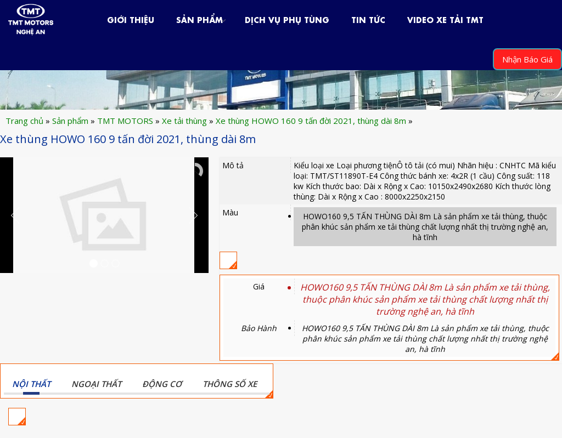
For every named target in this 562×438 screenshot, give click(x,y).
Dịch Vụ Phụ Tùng (287, 19)
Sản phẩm (199, 19)
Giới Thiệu (130, 19)
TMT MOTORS (125, 120)
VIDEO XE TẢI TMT (445, 19)
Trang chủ (24, 120)
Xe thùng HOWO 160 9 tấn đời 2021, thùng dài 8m (311, 120)
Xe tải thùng (184, 120)
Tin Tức (368, 19)
